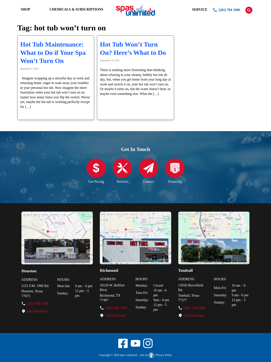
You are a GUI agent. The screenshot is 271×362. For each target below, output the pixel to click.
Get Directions (37, 311)
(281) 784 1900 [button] (226, 10)
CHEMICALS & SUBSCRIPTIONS (76, 9)
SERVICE (199, 9)
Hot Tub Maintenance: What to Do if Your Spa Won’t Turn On (53, 52)
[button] (248, 10)
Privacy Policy (163, 355)
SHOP (25, 9)
